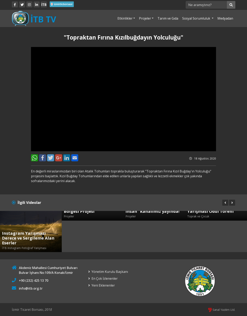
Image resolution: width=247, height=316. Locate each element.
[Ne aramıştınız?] (206, 5)
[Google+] (58, 157)
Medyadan (225, 18)
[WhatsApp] (34, 157)
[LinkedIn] (37, 4)
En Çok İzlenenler (105, 278)
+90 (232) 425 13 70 (33, 280)
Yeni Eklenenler (103, 285)
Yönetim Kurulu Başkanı (110, 271)
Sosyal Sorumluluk (196, 18)
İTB (43, 4)
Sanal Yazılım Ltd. (221, 310)
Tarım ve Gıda (167, 18)
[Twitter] (22, 4)
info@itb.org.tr (31, 288)
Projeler (145, 18)
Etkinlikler (125, 18)
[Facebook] (15, 4)
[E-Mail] (74, 157)
